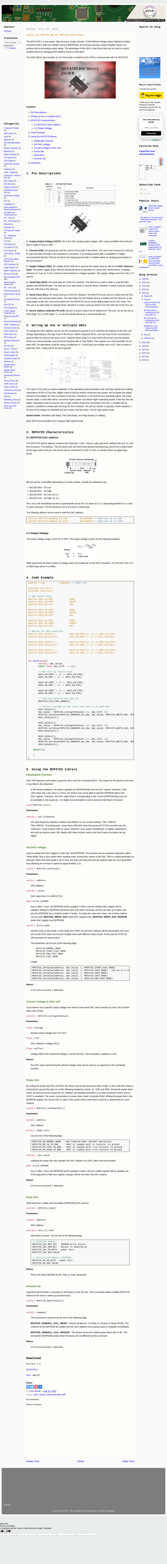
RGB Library (9, 334)
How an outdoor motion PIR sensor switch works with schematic (154, 231)
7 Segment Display (11, 128)
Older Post (128, 1461)
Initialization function (43, 141)
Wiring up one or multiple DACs (46, 116)
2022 (144, 293)
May (146, 335)
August (147, 296)
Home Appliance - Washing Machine (11, 208)
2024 (144, 286)
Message (7, 31)
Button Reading (10, 154)
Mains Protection (10, 271)
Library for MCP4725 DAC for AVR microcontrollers (152, 304)
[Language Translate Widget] (12, 42)
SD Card (7, 346)
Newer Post (32, 1461)
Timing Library (9, 381)
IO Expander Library (12, 230)
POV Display (9, 308)
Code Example (38, 132)
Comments (146, 193)
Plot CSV (7, 304)
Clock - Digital (9, 172)
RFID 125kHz (9, 331)
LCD (5, 241)
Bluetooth (7, 151)
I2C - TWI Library (11, 221)
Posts (144, 189)
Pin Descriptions (38, 112)
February (148, 338)
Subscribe (151, 133)
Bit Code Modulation (12, 143)
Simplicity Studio (10, 358)
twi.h (28, 1375)
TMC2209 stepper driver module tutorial (155, 208)
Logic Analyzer (10, 267)
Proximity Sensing (11, 321)
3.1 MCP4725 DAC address (47, 124)
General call (40, 158)
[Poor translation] (8, 1531)
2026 (144, 279)
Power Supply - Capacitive (10, 312)
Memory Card (9, 274)
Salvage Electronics (12, 340)
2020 (144, 346)
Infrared (7, 224)
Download (35, 163)
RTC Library (9, 337)
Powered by (151, 140)
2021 (144, 342)
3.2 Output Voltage (43, 128)
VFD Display (9, 393)
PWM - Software (10, 325)
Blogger (111, 1511)
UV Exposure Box (11, 390)
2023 (144, 289)
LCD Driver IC (9, 247)
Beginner (7, 140)
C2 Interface (9, 158)
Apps (6, 136)
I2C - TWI (8, 218)
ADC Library (9, 133)
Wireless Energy (10, 403)
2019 (144, 350)
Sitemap (7, 1505)
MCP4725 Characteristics (43, 120)
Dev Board (8, 184)
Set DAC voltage (42, 144)
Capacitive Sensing (11, 164)
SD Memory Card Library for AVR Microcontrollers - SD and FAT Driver (151, 219)
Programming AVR (11, 316)
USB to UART (9, 387)
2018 (144, 353)
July (146, 299)
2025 (144, 282)
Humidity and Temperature (9, 213)
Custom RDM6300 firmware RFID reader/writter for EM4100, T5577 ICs (150, 246)
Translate (10, 48)
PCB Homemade (10, 291)
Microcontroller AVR (56, 1394)
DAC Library (39, 1394)
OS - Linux (8, 288)
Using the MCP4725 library (44, 136)
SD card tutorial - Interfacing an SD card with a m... (151, 312)
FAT (5, 201)
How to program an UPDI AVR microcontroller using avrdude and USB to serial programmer (150, 262)
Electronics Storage (11, 196)
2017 (144, 357)
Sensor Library (10, 352)
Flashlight (8, 204)
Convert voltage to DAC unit (47, 148)
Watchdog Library (11, 400)
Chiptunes (8, 169)
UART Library (9, 384)
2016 (144, 360)
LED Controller (10, 264)
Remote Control (10, 328)
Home (80, 1461)
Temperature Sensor (12, 375)
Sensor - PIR (9, 349)
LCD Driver (8, 244)
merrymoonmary (90, 1511)
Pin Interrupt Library (12, 299)
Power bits (39, 151)
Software (7, 361)
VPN (6, 396)
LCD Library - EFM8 (12, 254)
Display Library (10, 187)
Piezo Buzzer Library (12, 294)
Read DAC (39, 155)
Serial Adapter (9, 355)
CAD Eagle (8, 161)
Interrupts (7, 227)
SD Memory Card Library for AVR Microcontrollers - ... (152, 328)
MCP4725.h (32, 1369)
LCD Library (8, 251)
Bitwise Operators (11, 148)
